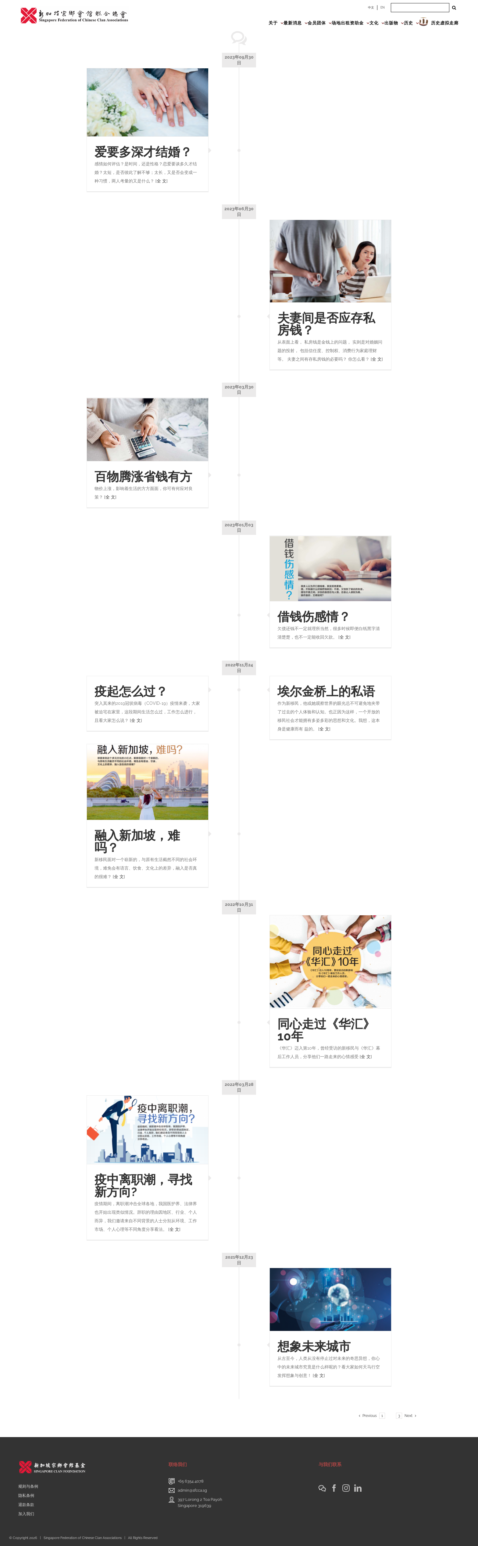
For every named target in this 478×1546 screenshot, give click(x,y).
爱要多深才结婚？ (143, 152)
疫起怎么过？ (131, 691)
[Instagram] (346, 1488)
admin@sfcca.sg (192, 1490)
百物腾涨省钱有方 (143, 476)
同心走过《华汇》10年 (326, 1030)
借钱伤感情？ (314, 616)
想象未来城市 (314, 1346)
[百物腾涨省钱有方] (147, 429)
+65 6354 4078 (191, 1481)
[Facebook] (334, 1488)
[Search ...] (420, 7)
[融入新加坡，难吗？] (147, 782)
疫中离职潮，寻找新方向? (143, 1185)
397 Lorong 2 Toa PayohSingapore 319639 (200, 1502)
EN (382, 7)
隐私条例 (26, 1495)
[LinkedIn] (358, 1488)
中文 (371, 7)
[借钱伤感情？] (330, 568)
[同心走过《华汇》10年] (330, 961)
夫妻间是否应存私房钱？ (326, 324)
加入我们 (26, 1514)
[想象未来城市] (330, 1299)
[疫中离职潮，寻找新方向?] (147, 1130)
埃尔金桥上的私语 (326, 691)
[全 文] (161, 180)
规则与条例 (28, 1486)
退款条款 (26, 1504)
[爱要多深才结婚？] (147, 102)
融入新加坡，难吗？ (137, 841)
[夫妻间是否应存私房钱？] (330, 261)
